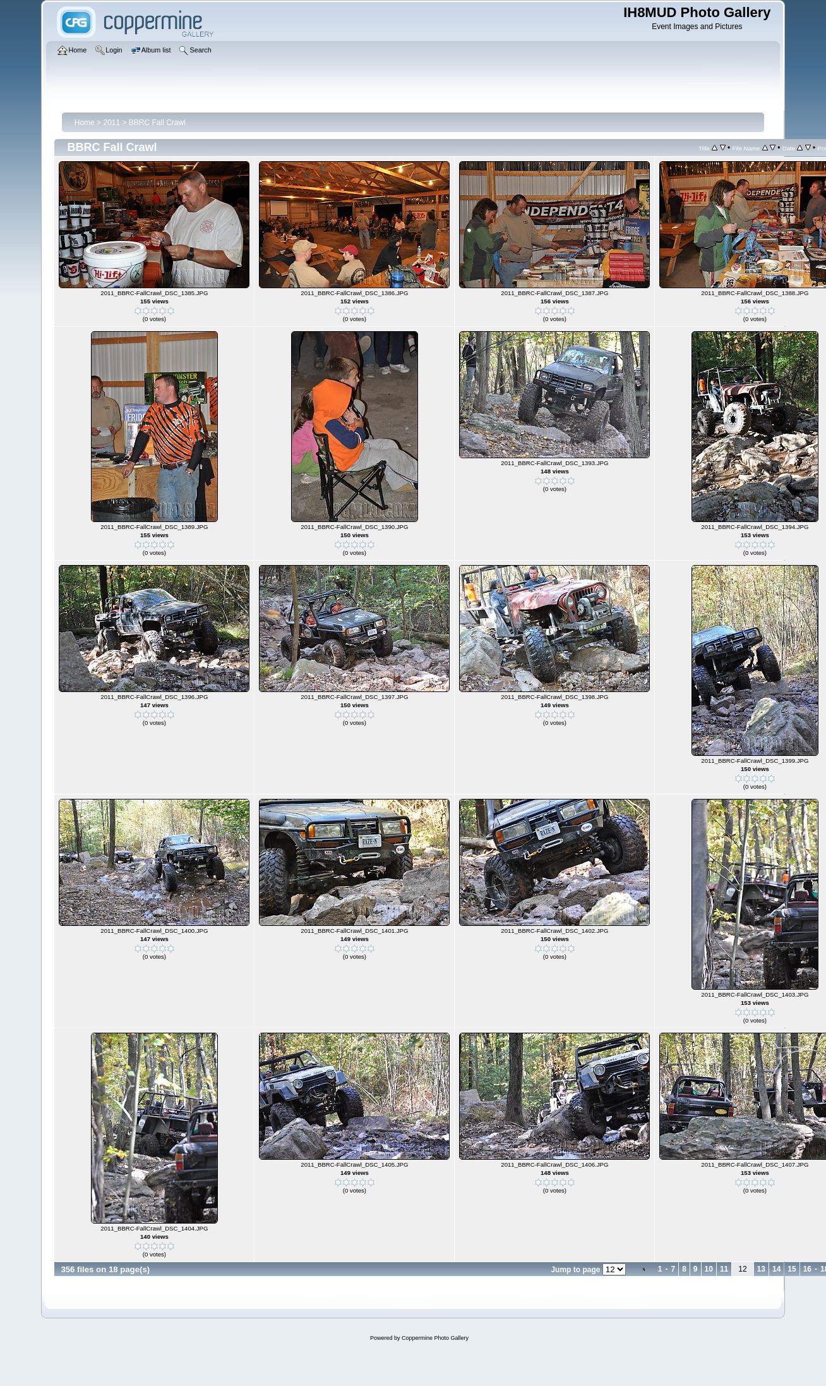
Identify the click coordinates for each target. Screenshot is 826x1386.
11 (724, 1269)
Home (85, 122)
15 (791, 1269)
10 (709, 1269)
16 (807, 1269)
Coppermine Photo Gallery (435, 1338)
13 (761, 1269)
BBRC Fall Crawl (157, 122)
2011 (111, 122)
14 (776, 1269)
